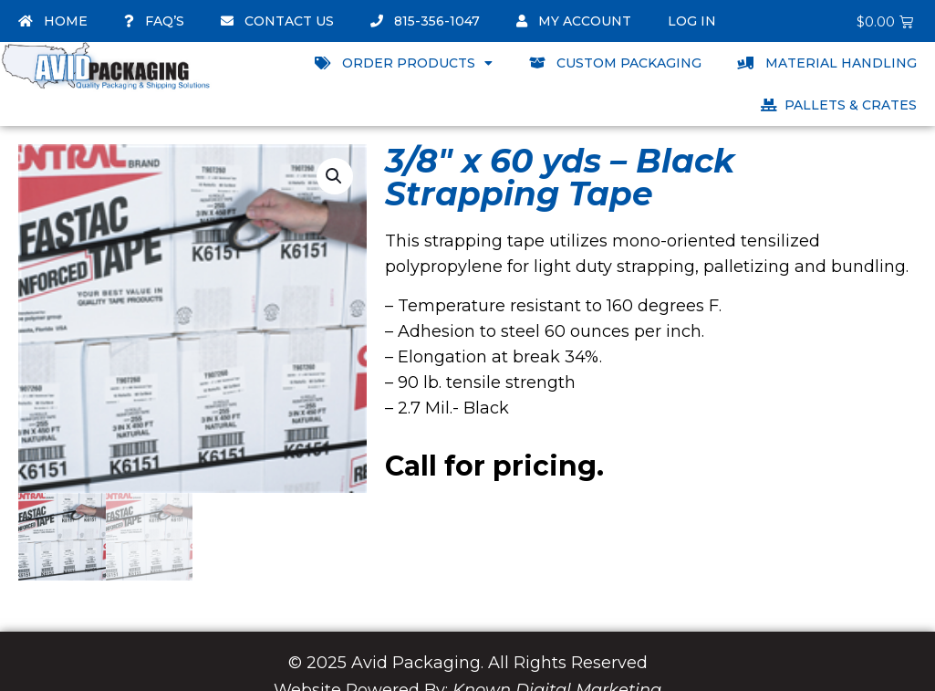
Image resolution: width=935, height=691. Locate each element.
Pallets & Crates (839, 105)
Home (53, 21)
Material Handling (827, 63)
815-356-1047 (425, 21)
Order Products (404, 63)
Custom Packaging (615, 63)
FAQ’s (154, 21)
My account (573, 21)
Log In (692, 21)
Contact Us (277, 21)
